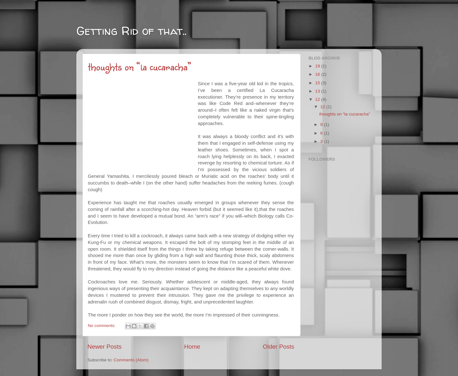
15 (318, 82)
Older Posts (278, 346)
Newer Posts (104, 346)
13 (318, 91)
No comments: (102, 325)
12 (318, 99)
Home (192, 346)
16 (318, 74)
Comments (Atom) (131, 360)
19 (318, 66)
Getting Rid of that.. (131, 30)
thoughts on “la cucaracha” (139, 66)
